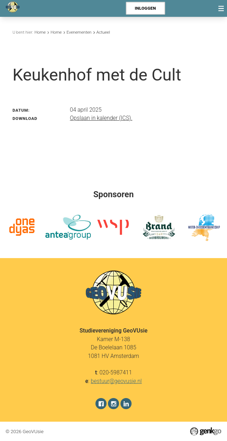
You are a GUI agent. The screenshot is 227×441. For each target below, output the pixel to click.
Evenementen (79, 32)
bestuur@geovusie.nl (116, 381)
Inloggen (145, 8)
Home (40, 32)
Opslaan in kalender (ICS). (101, 118)
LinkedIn (126, 403)
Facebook (101, 403)
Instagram (113, 403)
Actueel (103, 32)
